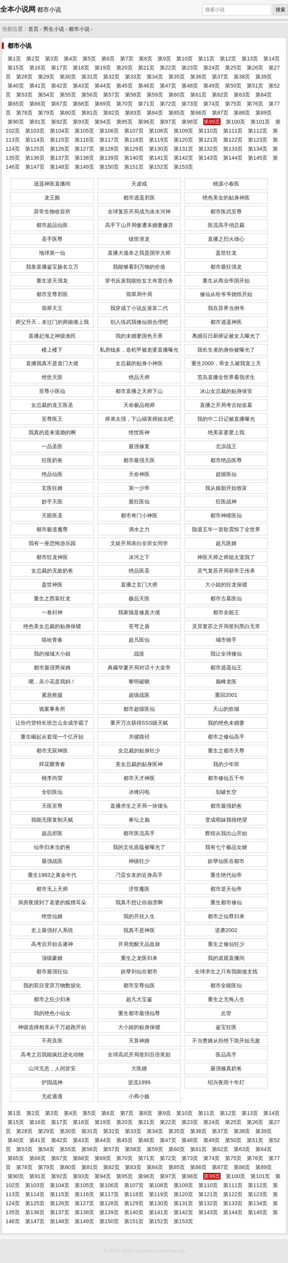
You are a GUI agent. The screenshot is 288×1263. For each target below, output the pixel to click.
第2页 (33, 59)
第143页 (208, 158)
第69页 (102, 104)
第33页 (133, 77)
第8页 (145, 59)
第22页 (168, 68)
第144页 (233, 158)
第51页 (255, 86)
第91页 (37, 122)
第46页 (146, 86)
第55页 (68, 95)
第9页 (164, 59)
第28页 (24, 77)
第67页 (59, 104)
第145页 (257, 158)
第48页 (190, 86)
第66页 (37, 104)
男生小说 (53, 29)
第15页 (16, 68)
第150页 (109, 167)
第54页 (46, 95)
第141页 (158, 158)
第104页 (59, 131)
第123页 (257, 140)
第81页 (89, 113)
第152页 (158, 167)
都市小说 (79, 29)
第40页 (16, 86)
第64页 (263, 95)
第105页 (84, 131)
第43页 (81, 86)
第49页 (211, 86)
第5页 (89, 59)
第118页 (134, 140)
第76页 (255, 104)
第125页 (35, 149)
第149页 (84, 167)
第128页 (109, 149)
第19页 (102, 68)
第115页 (59, 140)
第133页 (233, 149)
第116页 (84, 140)
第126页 (59, 149)
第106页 (109, 131)
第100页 (235, 122)
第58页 (133, 95)
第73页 (190, 104)
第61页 (198, 95)
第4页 (70, 59)
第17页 (59, 68)
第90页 (16, 122)
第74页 (211, 104)
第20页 (124, 68)
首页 (33, 29)
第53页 (24, 95)
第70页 (124, 104)
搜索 (280, 9)
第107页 (134, 131)
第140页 (134, 158)
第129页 (134, 149)
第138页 (84, 158)
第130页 (158, 149)
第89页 (263, 113)
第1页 (14, 59)
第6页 (108, 59)
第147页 (35, 167)
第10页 (184, 59)
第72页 (168, 104)
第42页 (59, 86)
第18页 (81, 68)
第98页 (190, 122)
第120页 (183, 140)
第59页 (155, 95)
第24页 (211, 68)
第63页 (242, 95)
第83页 (133, 113)
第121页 (208, 140)
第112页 (257, 131)
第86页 (198, 113)
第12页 (228, 59)
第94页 (102, 122)
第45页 (124, 86)
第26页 (255, 68)
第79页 (46, 113)
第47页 (168, 86)
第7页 (127, 59)
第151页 (134, 167)
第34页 (155, 77)
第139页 (109, 158)
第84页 (155, 113)
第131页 (183, 149)
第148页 (59, 167)
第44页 (102, 86)
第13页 (250, 59)
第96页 (146, 122)
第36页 (198, 77)
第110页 (208, 131)
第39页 (263, 77)
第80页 (68, 113)
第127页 (84, 149)
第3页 (51, 59)
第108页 (158, 131)
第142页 (183, 158)
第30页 (68, 77)
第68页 (81, 104)
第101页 (260, 122)
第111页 (233, 131)
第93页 (81, 122)
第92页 (59, 122)
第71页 (146, 104)
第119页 (158, 140)
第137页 (59, 158)
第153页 (183, 167)
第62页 (220, 95)
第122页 (233, 140)
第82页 (111, 113)
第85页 (176, 113)
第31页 (89, 77)
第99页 (212, 122)
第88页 (242, 113)
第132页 (208, 149)
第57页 (111, 95)
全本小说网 (18, 9)
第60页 (176, 95)
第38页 (242, 77)
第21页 (146, 68)
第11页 (206, 59)
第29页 (46, 77)
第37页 (220, 77)
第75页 (233, 104)
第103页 (35, 131)
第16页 (37, 68)
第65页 (16, 104)
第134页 (257, 149)
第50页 (233, 86)
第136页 (35, 158)
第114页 (35, 140)
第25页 (233, 68)
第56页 (89, 95)
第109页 (183, 131)
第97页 (168, 122)
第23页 (190, 68)
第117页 (109, 140)
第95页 (124, 122)
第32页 (111, 77)
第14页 (271, 59)
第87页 (220, 113)
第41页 (37, 86)
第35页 (176, 77)
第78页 (24, 113)
